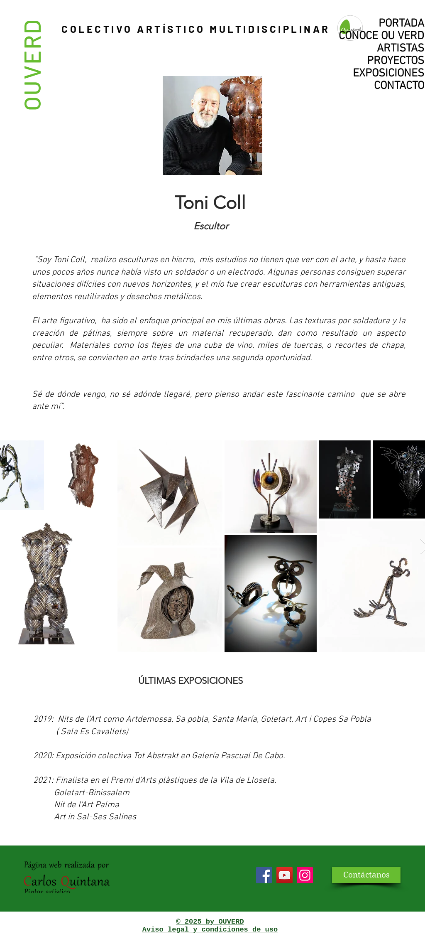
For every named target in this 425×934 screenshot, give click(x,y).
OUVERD (31, 64)
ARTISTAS (400, 48)
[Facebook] (264, 875)
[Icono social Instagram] (305, 875)
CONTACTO (399, 86)
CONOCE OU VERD (381, 36)
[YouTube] (284, 875)
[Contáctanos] (366, 875)
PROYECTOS (395, 61)
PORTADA (401, 23)
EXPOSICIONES (388, 73)
